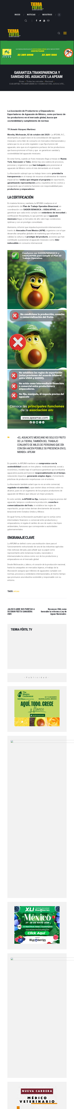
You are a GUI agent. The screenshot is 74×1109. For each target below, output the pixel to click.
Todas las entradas (35, 81)
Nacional (49, 81)
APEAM (16, 591)
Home (21, 81)
